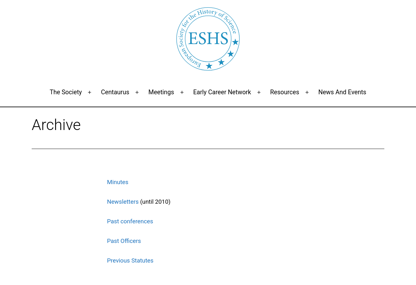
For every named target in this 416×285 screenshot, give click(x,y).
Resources (284, 92)
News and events (342, 92)
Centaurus (115, 92)
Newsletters (123, 201)
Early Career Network (222, 92)
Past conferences (130, 221)
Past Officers (124, 241)
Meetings (161, 92)
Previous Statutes (130, 260)
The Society (66, 92)
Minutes (118, 182)
